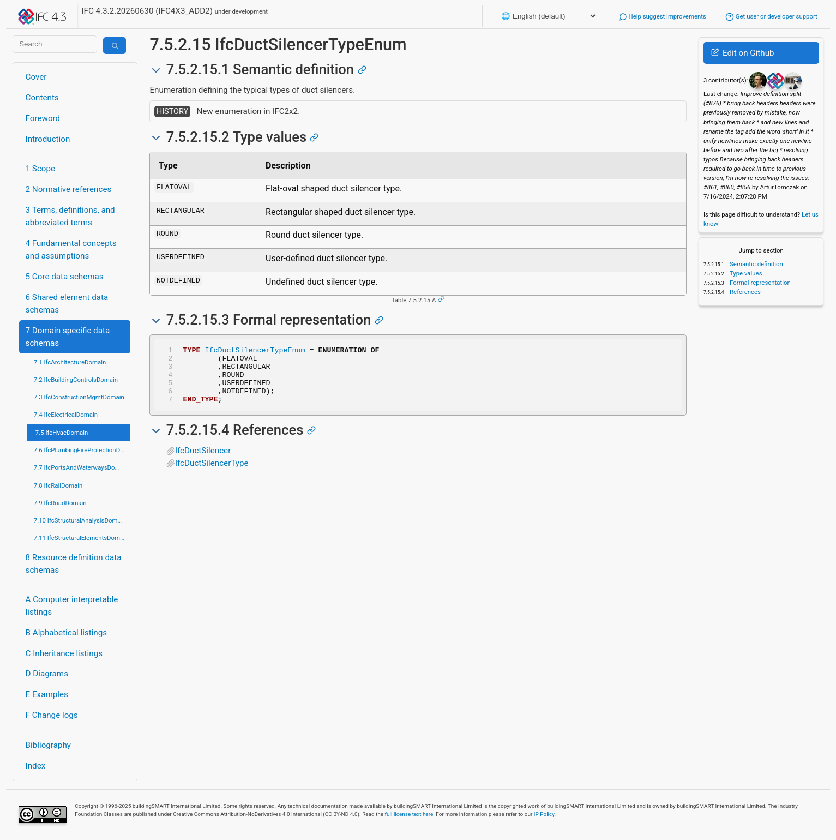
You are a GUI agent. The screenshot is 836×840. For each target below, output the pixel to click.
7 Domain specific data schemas (68, 337)
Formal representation (759, 282)
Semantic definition (755, 264)
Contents (42, 98)
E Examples (47, 694)
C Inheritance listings (64, 653)
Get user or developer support (771, 16)
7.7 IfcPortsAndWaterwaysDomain (81, 467)
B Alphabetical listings (66, 633)
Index (36, 766)
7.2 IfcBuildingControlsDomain (76, 379)
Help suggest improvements (662, 16)
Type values (745, 273)
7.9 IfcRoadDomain (60, 503)
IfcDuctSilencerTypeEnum (255, 351)
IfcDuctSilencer (203, 462)
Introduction (48, 139)
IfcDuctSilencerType (212, 474)
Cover (36, 77)
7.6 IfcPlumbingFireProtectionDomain (82, 450)
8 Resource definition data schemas (74, 564)
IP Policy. (545, 814)
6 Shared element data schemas (67, 303)
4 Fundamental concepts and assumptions (71, 249)
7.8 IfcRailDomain (58, 485)
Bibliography (48, 745)
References (744, 292)
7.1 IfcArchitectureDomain (70, 362)
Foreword (43, 118)
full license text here (409, 814)
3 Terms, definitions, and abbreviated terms (70, 216)
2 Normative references (69, 189)
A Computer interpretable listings (72, 606)
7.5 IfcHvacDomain (61, 432)
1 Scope (41, 168)
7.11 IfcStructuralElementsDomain (81, 538)
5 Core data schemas (65, 276)
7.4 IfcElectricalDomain (66, 414)
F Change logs (52, 715)
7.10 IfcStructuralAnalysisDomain (80, 520)
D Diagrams (47, 674)
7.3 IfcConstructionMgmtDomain (79, 397)
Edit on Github (742, 53)
